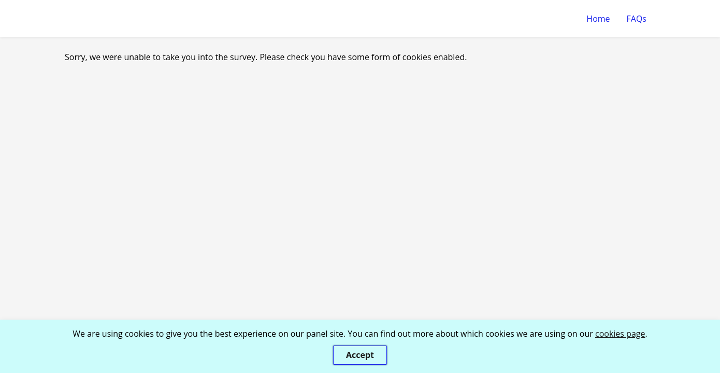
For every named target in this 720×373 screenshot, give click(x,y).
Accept (360, 355)
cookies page (620, 333)
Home (598, 18)
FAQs (636, 18)
